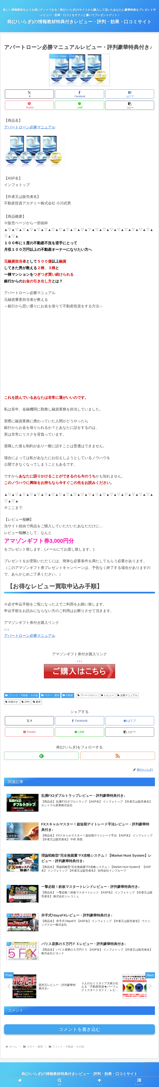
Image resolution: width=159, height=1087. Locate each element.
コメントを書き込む (79, 1030)
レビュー (107, 695)
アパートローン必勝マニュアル (29, 127)
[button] (129, 105)
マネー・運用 (50, 695)
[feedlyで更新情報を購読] (41, 756)
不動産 (68, 695)
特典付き (11, 701)
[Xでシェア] (29, 94)
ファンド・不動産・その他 (21, 695)
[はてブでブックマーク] (129, 94)
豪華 (37, 701)
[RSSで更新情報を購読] (117, 756)
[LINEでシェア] (79, 105)
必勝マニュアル (127, 695)
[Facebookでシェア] (79, 94)
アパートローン (87, 695)
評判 (25, 701)
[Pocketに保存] (29, 105)
